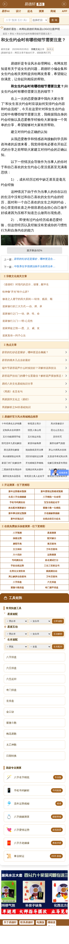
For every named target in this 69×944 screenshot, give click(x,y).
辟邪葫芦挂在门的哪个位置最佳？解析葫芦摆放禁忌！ (33, 375)
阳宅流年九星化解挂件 (12, 444)
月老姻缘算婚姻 (51, 513)
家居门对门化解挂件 (12, 463)
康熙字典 (17, 544)
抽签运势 (17, 538)
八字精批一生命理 (52, 497)
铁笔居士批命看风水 (57, 476)
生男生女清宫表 (17, 571)
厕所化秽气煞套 (57, 443)
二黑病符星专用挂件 (12, 469)
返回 (5, 4)
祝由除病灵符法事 (34, 450)
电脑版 (40, 922)
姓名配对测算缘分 (17, 508)
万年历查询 (51, 549)
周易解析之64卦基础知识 (16, 407)
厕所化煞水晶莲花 (11, 476)
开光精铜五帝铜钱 (34, 463)
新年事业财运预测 (17, 513)
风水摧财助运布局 (11, 456)
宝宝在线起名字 (51, 502)
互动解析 (58, 634)
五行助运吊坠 (34, 436)
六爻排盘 (51, 582)
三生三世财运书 (51, 565)
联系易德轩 (26, 922)
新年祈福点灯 (17, 519)
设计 (18, 11)
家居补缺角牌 (34, 443)
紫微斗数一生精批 (52, 508)
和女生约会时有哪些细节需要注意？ (34, 33)
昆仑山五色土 (57, 430)
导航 (64, 4)
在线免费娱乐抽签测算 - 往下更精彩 (24, 526)
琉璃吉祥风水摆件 (34, 469)
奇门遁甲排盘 (51, 587)
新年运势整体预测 (17, 491)
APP (64, 11)
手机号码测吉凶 (17, 502)
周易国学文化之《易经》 (16, 399)
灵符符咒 (57, 436)
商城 (53, 11)
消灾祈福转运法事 (34, 456)
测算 (41, 11)
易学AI (6, 11)
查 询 (54, 20)
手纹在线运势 (17, 565)
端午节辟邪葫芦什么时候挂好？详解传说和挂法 (29, 367)
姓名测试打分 (51, 560)
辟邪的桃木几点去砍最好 (16, 360)
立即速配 (58, 621)
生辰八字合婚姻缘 (17, 497)
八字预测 (17, 533)
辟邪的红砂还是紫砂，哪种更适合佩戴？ (35, 259)
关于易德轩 (10, 922)
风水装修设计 (57, 423)
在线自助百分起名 (52, 519)
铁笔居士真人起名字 (34, 476)
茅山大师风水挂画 (57, 450)
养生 (40, 4)
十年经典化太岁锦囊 (12, 423)
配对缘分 (51, 538)
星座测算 (51, 533)
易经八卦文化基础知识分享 (17, 383)
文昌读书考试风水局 (57, 456)
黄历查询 (51, 544)
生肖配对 (58, 646)
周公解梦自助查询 (17, 576)
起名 (30, 11)
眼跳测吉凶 (51, 571)
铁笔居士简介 (34, 423)
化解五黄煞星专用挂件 (57, 463)
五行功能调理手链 (11, 436)
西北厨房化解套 (11, 450)
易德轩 (30, 4)
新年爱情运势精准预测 (52, 491)
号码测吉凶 (17, 560)
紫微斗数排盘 (17, 587)
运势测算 (51, 554)
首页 (5, 33)
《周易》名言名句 (12, 391)
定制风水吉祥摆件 (11, 430)
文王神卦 (17, 549)
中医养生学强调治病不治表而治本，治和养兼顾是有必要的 (35, 266)
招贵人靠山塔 (34, 430)
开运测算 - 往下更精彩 (17, 484)
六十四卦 (17, 554)
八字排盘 (17, 582)
